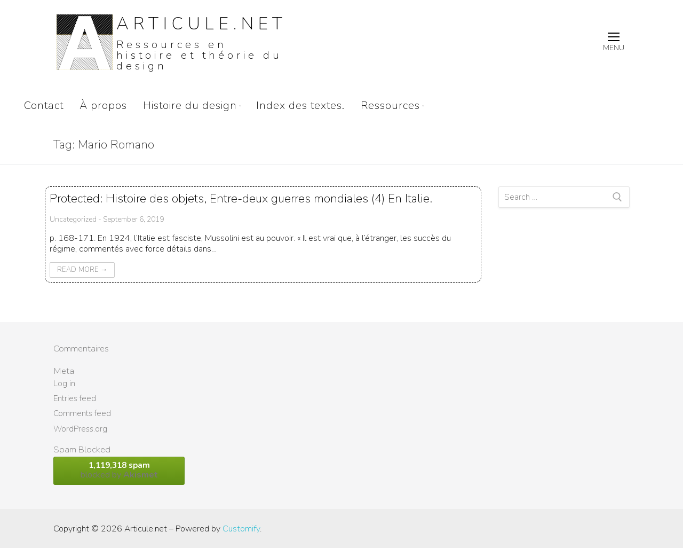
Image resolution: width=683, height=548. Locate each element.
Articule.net (201, 23)
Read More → (82, 270)
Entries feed (74, 398)
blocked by (119, 470)
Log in (64, 383)
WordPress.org (80, 429)
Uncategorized (73, 219)
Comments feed (82, 413)
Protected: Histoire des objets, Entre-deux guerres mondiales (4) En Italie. (241, 198)
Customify (241, 529)
